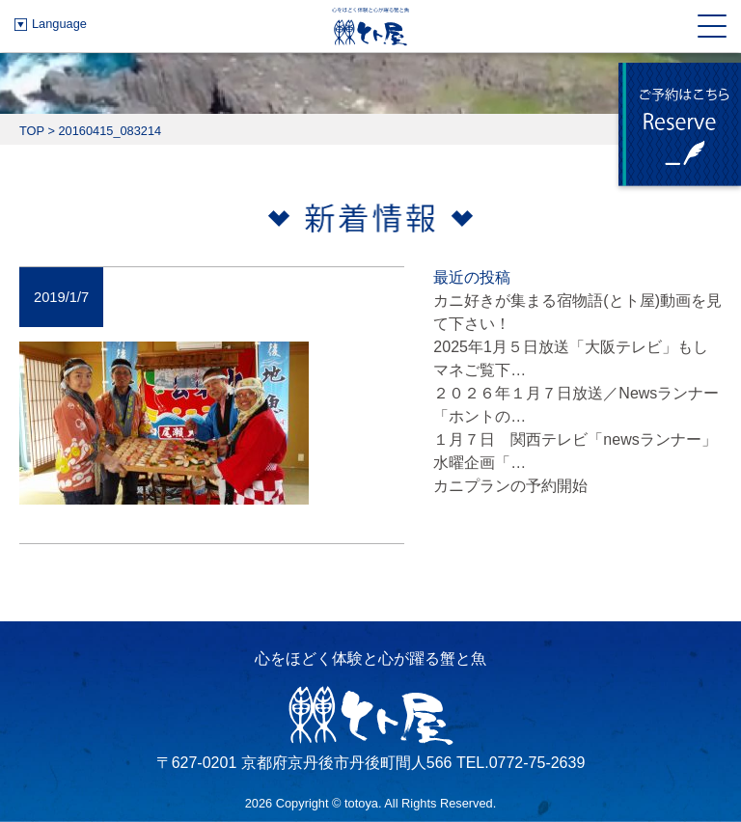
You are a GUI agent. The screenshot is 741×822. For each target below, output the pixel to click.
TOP (31, 130)
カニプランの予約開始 (510, 486)
